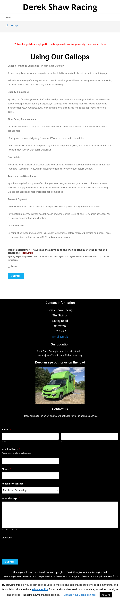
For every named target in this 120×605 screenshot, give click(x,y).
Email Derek (60, 336)
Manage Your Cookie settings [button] (79, 594)
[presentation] (26, 547)
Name (6, 429)
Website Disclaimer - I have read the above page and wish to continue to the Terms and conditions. (57, 251)
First (4, 441)
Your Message (11, 498)
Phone (6, 469)
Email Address (11, 449)
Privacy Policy (40, 589)
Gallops (15, 25)
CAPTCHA (7, 537)
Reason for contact (14, 483)
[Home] (7, 25)
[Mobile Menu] (8, 17)
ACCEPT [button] (106, 595)
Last (63, 441)
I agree (14, 266)
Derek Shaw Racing (60, 7)
